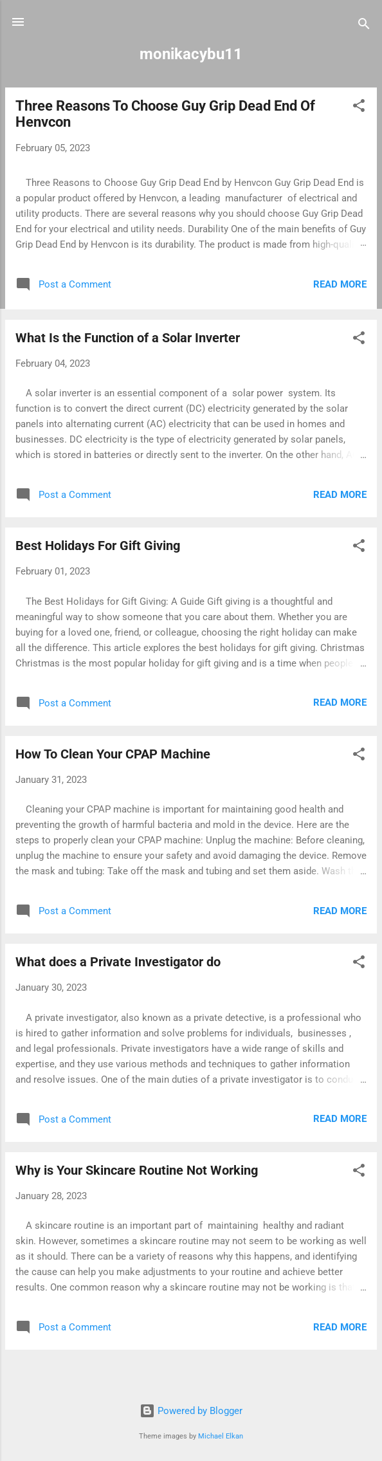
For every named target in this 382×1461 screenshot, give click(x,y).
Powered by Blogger (191, 1411)
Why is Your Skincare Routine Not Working (136, 1170)
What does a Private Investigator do (118, 961)
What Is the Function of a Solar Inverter (127, 337)
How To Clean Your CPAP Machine (112, 754)
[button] (359, 108)
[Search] (364, 26)
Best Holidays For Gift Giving (97, 545)
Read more (340, 284)
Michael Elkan (220, 1436)
